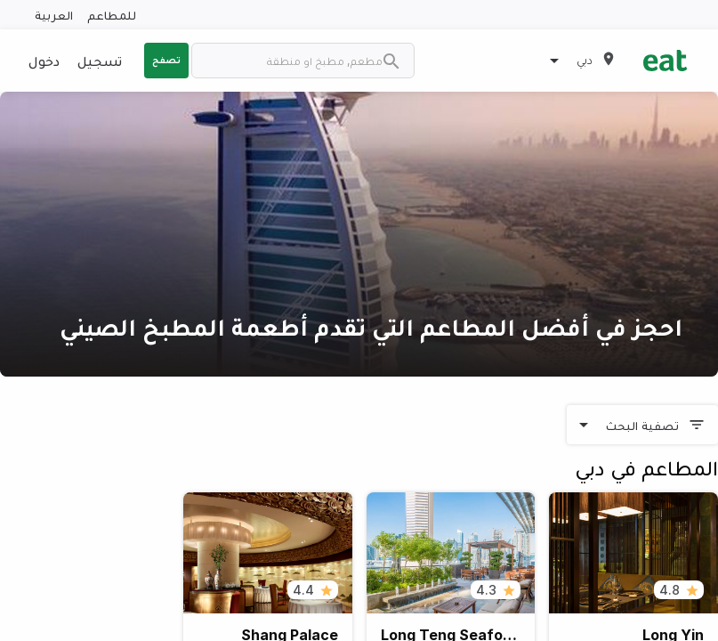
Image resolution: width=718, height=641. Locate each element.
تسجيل (99, 60)
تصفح (166, 59)
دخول (44, 60)
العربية (54, 14)
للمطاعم (111, 14)
